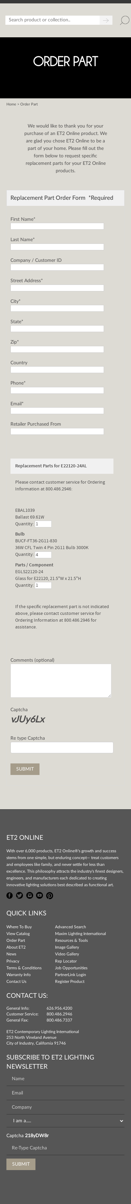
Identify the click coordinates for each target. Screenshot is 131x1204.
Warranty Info (18, 975)
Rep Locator (66, 961)
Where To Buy (19, 927)
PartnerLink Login (70, 975)
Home (11, 104)
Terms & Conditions (24, 968)
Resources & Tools (71, 940)
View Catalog (18, 934)
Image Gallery (67, 947)
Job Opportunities (71, 968)
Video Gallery (67, 954)
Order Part (15, 940)
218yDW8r (37, 1135)
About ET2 (16, 947)
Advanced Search (70, 927)
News (11, 954)
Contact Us (16, 981)
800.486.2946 (59, 1014)
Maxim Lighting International (80, 934)
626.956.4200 (59, 1008)
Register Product (69, 981)
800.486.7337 (59, 1020)
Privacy (12, 961)
